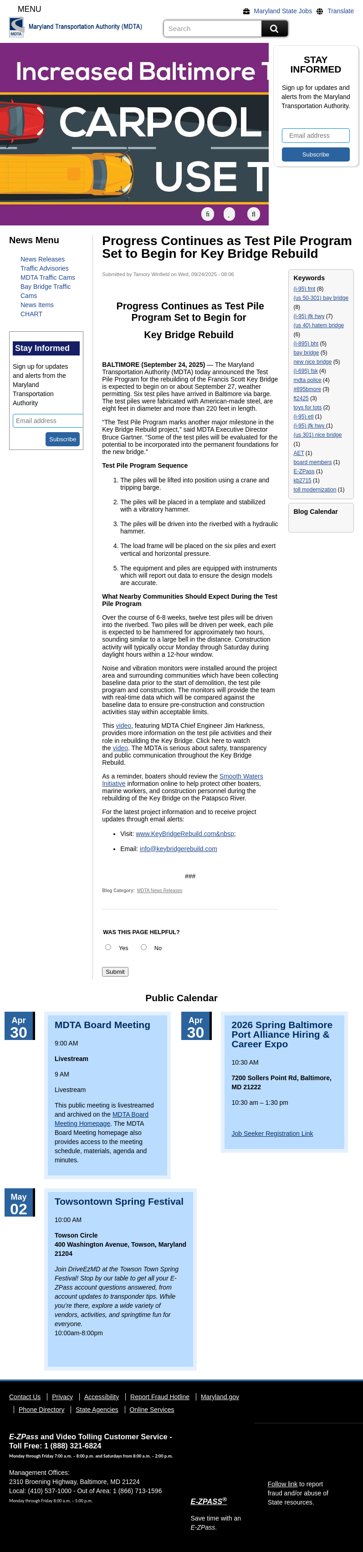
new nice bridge (312, 362)
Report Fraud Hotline (159, 1396)
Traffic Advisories (44, 268)
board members (312, 462)
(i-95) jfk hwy (308, 316)
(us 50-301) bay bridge (320, 298)
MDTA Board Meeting (102, 1024)
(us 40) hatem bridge (318, 325)
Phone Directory (41, 1409)
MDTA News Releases (159, 890)
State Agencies (97, 1409)
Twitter (295, 28)
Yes (123, 948)
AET (298, 453)
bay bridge (306, 353)
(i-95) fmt (304, 289)
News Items (37, 304)
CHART (31, 314)
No (158, 948)
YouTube (335, 28)
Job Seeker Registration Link (272, 1133)
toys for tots (307, 407)
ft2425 (300, 398)
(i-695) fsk (305, 371)
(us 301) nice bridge (317, 435)
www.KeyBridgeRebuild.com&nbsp (185, 833)
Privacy (62, 1396)
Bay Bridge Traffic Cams (45, 291)
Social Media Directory (348, 28)
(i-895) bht (305, 343)
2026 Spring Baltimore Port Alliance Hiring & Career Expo (281, 1034)
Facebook (308, 28)
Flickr (322, 28)
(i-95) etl (303, 416)
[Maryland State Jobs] (280, 11)
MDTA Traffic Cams (47, 277)
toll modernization (314, 489)
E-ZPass (303, 471)
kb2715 (302, 480)
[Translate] (337, 11)
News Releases (42, 259)
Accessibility (101, 1396)
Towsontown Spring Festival (119, 1201)
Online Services (152, 1409)
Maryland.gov (220, 1396)
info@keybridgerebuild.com (178, 848)
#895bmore (307, 389)
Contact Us (25, 1396)
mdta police (307, 380)
